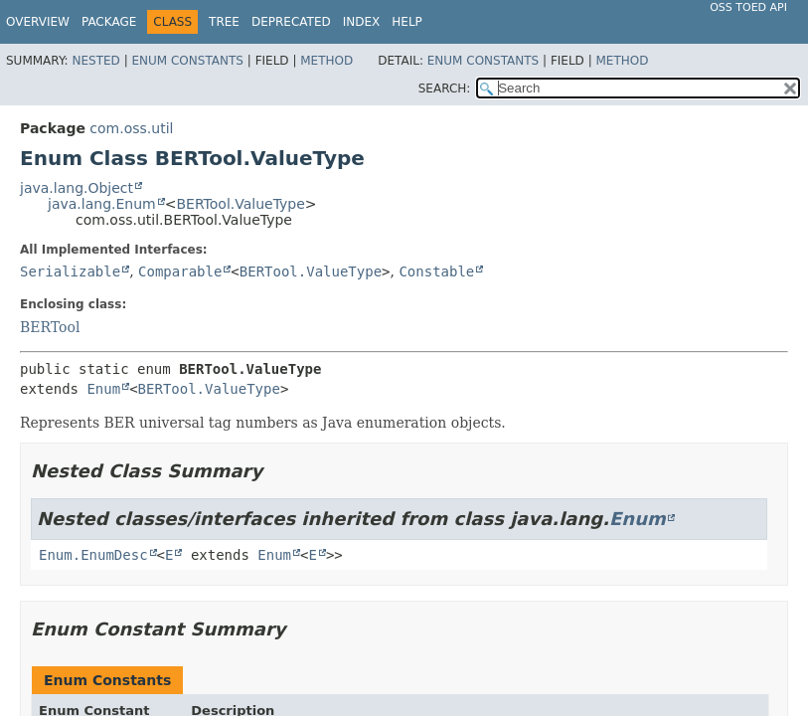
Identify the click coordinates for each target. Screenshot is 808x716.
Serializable (70, 271)
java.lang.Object (76, 188)
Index (362, 22)
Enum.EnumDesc (93, 555)
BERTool (50, 327)
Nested (95, 61)
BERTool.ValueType (240, 204)
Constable (436, 271)
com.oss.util (131, 128)
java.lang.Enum (102, 204)
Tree (224, 22)
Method (326, 61)
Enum (103, 389)
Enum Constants (186, 61)
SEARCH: (444, 88)
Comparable (180, 271)
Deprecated (291, 22)
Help (407, 22)
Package (108, 22)
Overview (38, 22)
